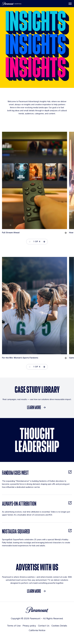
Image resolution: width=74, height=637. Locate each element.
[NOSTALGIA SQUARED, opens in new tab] (37, 531)
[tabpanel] (35, 183)
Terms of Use (14, 625)
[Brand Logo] (37, 610)
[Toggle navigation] (70, 3)
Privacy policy (29, 625)
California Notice (37, 630)
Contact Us (43, 625)
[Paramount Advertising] (11, 3)
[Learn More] (37, 407)
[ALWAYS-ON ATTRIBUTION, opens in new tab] (37, 503)
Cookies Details (59, 625)
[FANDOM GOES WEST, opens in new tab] (37, 472)
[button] (44, 241)
